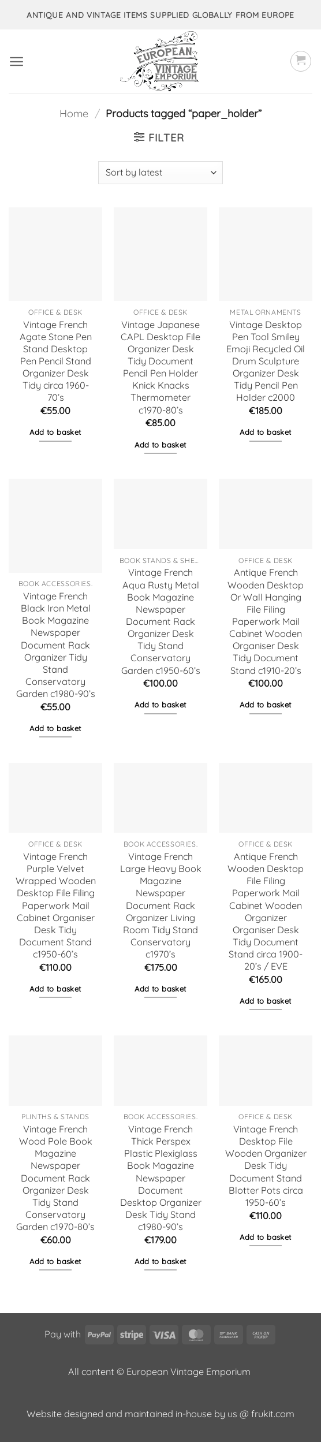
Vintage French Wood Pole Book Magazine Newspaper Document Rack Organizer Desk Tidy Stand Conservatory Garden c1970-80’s (55, 1177)
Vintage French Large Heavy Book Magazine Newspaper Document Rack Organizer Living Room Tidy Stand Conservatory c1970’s (160, 905)
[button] (16, 61)
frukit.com (272, 1413)
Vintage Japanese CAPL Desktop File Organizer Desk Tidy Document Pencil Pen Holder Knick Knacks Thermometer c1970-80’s (160, 367)
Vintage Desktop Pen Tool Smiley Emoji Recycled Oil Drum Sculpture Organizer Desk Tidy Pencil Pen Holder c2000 (265, 361)
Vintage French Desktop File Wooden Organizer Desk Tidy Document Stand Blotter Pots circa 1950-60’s (266, 1165)
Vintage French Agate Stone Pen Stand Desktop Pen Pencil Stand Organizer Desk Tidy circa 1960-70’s (56, 361)
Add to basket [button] (55, 432)
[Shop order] (160, 172)
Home (73, 113)
